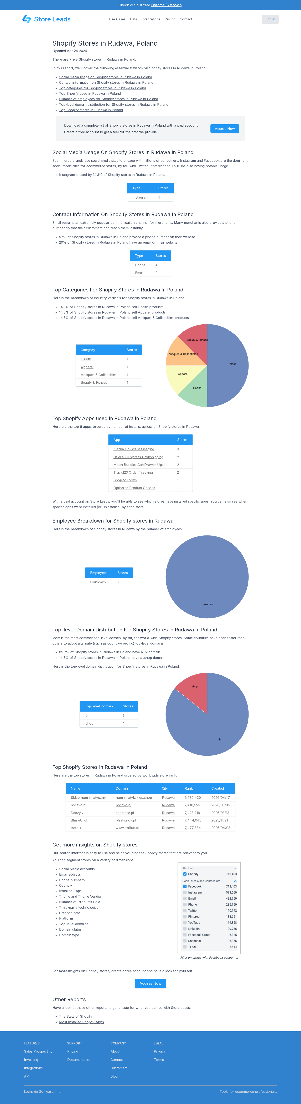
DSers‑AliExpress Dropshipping (138, 457)
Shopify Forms (125, 480)
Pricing (170, 19)
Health (86, 359)
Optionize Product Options (134, 488)
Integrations (151, 19)
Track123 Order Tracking (133, 472)
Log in (270, 19)
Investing (31, 1060)
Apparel (87, 367)
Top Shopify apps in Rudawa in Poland (90, 93)
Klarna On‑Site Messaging (133, 449)
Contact (186, 19)
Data (133, 19)
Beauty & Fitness (94, 382)
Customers (119, 1068)
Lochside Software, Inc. (42, 1091)
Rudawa (168, 797)
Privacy (160, 1051)
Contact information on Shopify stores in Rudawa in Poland (106, 82)
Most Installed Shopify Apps (81, 1022)
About (115, 1051)
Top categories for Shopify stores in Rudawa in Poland (102, 88)
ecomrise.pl (125, 813)
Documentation (79, 1060)
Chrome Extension (166, 5)
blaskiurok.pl (126, 820)
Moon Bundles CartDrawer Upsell (140, 465)
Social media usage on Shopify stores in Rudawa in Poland (105, 77)
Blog (114, 1076)
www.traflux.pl (127, 828)
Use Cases (117, 19)
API (27, 1076)
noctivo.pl (123, 805)
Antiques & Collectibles (99, 375)
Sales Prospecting (38, 1051)
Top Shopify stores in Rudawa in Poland (91, 110)
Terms (159, 1060)
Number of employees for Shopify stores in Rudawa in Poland (108, 99)
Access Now (225, 129)
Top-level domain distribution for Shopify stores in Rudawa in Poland (113, 104)
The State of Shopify (75, 1016)
